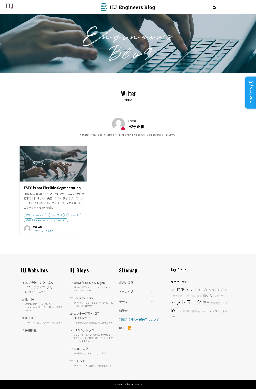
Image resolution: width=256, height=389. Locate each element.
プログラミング (213, 290)
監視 (29, 220)
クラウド (214, 311)
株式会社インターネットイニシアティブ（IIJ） (44, 287)
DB (180, 311)
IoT (173, 310)
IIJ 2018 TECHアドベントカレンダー (52, 220)
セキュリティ (75, 215)
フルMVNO (190, 296)
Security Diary (94, 301)
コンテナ (218, 295)
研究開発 (215, 303)
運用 (206, 302)
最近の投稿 (126, 282)
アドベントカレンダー (36, 215)
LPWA (186, 311)
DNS (224, 303)
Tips (205, 295)
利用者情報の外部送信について (139, 319)
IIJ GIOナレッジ (94, 335)
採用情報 (31, 330)
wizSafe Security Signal (94, 286)
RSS (125, 328)
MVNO (204, 311)
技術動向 (195, 311)
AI (211, 295)
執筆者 (123, 310)
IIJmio (44, 304)
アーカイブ (126, 291)
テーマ (123, 301)
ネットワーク (57, 215)
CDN (199, 296)
